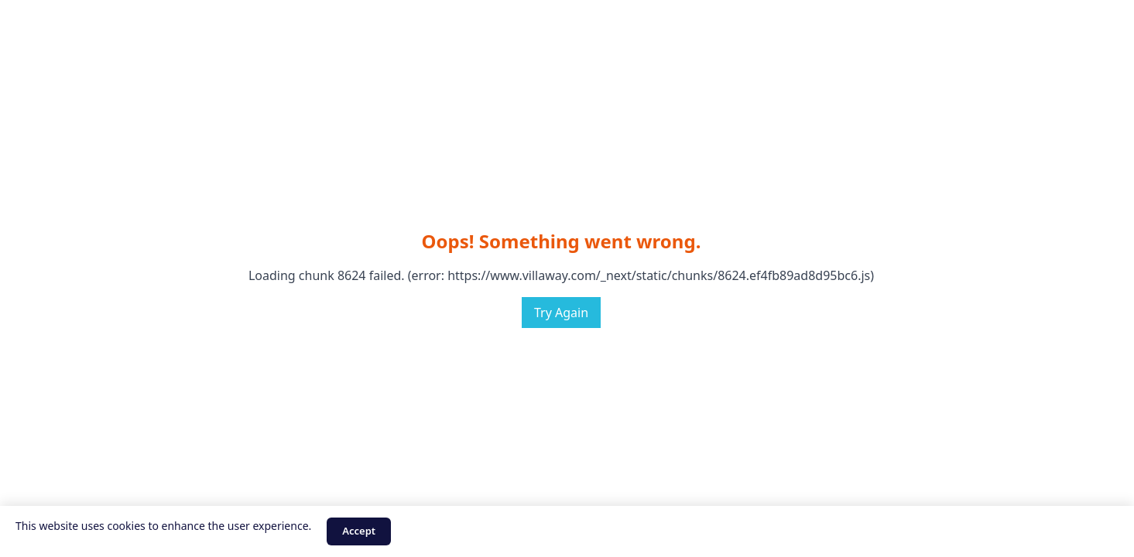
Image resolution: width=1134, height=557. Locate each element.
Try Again (561, 312)
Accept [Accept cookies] (358, 531)
